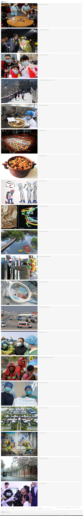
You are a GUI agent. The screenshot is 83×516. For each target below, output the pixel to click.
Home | (2, 2)
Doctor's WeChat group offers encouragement (43, 382)
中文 (20, 515)
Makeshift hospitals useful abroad (42, 130)
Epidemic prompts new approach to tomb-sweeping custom (45, 256)
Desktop (62, 515)
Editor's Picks (4, 2)
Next (68, 507)
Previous (13, 508)
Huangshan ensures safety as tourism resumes (43, 231)
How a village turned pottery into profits (43, 155)
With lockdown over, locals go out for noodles (43, 4)
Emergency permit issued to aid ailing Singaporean (44, 29)
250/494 (40, 508)
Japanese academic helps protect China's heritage (44, 458)
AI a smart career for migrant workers (42, 483)
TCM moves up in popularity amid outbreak (43, 105)
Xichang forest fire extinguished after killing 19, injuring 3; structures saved (46, 357)
